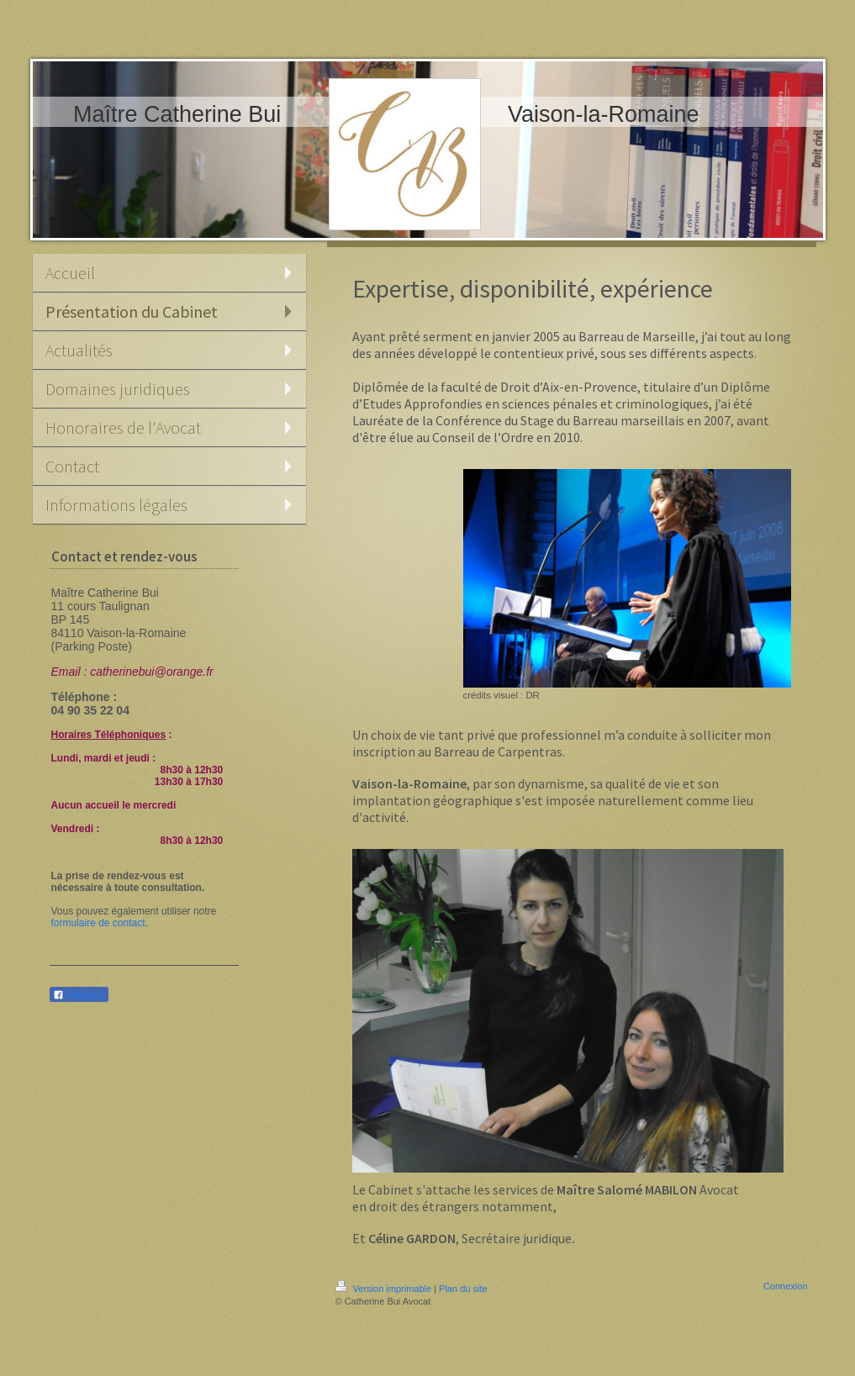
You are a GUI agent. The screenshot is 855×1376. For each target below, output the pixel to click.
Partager (79, 995)
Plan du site (463, 1289)
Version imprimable (385, 1289)
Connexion (785, 1286)
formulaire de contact (98, 923)
